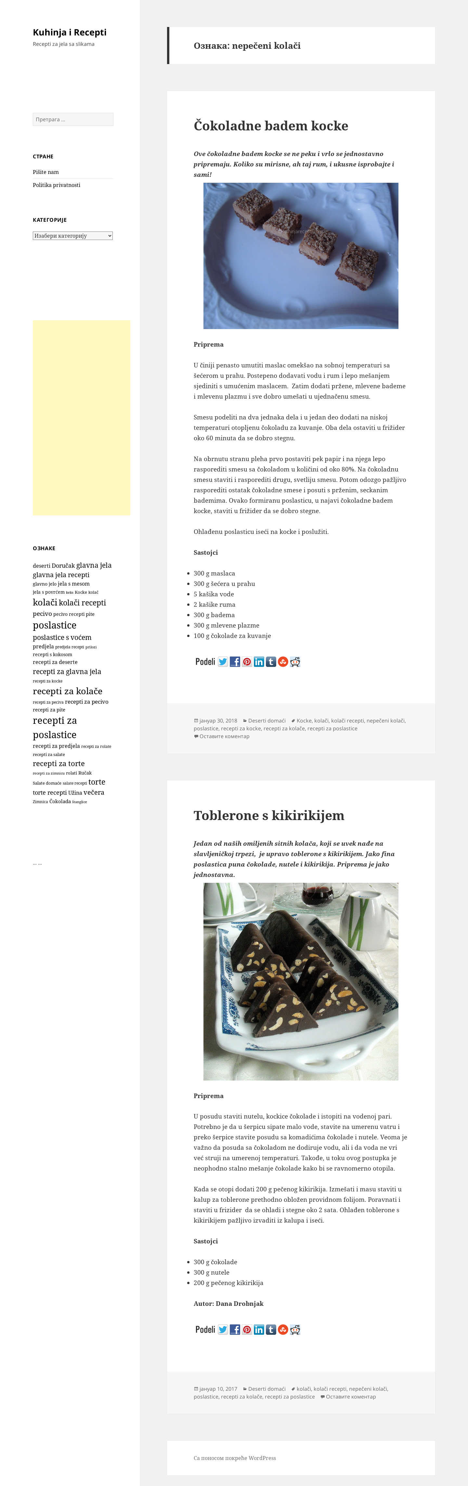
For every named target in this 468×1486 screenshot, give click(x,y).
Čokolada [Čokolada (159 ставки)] (60, 801)
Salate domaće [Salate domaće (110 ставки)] (47, 783)
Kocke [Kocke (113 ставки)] (81, 592)
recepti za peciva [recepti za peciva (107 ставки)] (48, 702)
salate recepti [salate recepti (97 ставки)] (75, 783)
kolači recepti (347, 720)
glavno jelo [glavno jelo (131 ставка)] (45, 584)
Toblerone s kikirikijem (269, 815)
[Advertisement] (81, 417)
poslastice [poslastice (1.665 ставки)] (55, 624)
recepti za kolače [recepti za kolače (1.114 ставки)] (67, 691)
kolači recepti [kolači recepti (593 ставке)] (82, 603)
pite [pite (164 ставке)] (90, 614)
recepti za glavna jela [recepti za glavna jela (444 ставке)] (67, 671)
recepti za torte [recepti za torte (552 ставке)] (59, 763)
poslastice (206, 728)
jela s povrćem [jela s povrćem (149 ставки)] (49, 592)
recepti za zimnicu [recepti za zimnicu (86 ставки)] (49, 773)
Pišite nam (46, 172)
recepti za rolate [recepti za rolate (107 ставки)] (96, 746)
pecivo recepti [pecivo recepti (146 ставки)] (68, 614)
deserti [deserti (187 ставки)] (41, 565)
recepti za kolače (284, 728)
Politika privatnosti (56, 185)
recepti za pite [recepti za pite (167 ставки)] (49, 709)
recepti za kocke (241, 728)
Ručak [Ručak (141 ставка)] (85, 773)
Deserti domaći (267, 720)
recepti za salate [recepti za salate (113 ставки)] (49, 754)
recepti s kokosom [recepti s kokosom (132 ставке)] (52, 654)
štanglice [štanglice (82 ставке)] (79, 802)
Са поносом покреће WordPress (235, 1458)
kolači (321, 720)
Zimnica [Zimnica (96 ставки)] (40, 801)
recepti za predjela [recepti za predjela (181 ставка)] (56, 746)
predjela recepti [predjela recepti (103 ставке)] (69, 647)
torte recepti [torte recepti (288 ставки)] (50, 792)
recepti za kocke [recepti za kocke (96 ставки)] (47, 681)
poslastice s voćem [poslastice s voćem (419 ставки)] (62, 637)
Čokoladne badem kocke (271, 125)
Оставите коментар (225, 736)
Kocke (304, 720)
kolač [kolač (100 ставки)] (93, 592)
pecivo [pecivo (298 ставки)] (42, 613)
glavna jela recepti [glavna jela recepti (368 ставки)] (61, 574)
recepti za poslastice (332, 728)
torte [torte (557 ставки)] (96, 782)
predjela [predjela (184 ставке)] (43, 646)
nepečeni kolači (386, 720)
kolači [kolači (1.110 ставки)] (45, 602)
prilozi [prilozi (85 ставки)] (91, 646)
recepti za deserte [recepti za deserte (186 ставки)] (55, 662)
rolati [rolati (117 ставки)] (71, 773)
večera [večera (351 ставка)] (94, 792)
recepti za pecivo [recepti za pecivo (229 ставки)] (87, 701)
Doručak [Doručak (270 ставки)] (63, 565)
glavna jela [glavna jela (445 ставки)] (94, 565)
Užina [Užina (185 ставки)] (75, 792)
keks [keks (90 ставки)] (69, 592)
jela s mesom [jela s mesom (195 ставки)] (74, 583)
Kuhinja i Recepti (70, 32)
